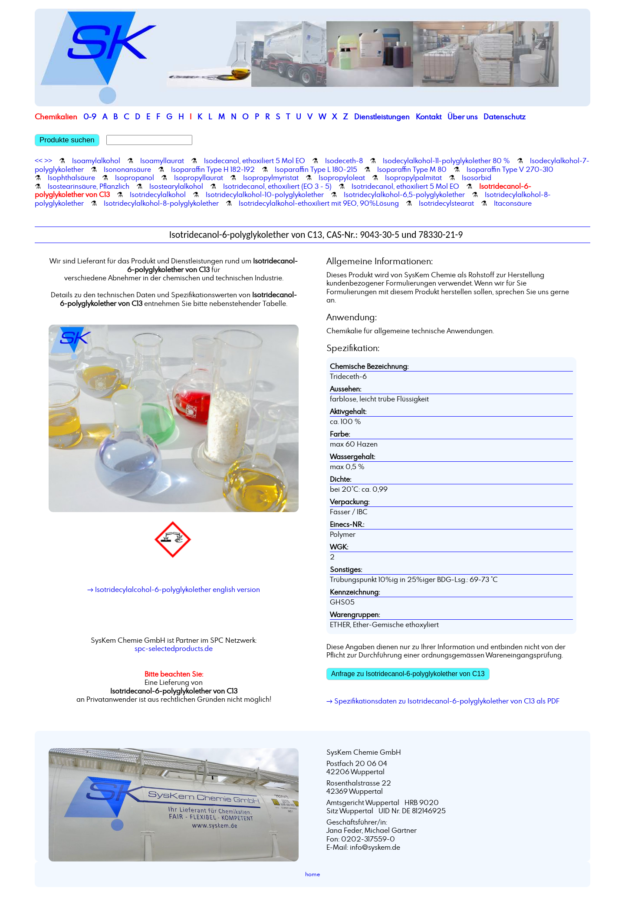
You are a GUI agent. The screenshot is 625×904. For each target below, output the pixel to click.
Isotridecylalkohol (158, 194)
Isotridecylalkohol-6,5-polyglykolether (404, 194)
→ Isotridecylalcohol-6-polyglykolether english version (173, 589)
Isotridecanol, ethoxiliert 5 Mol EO (405, 186)
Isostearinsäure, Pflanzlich (88, 186)
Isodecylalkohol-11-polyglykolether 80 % (446, 160)
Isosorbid (476, 177)
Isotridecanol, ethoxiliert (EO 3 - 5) (277, 186)
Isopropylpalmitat (413, 177)
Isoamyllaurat (162, 160)
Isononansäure (127, 169)
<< (39, 160)
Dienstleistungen (382, 117)
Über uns (462, 117)
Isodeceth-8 (344, 160)
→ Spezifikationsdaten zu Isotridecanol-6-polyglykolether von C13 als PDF (442, 701)
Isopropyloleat (342, 177)
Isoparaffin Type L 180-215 (316, 169)
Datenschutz (505, 117)
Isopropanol (134, 177)
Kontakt (428, 117)
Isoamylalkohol (96, 160)
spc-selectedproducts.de (174, 648)
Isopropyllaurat (198, 177)
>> (48, 160)
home (312, 874)
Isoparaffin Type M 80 (412, 169)
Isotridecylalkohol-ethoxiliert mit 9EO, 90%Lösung (319, 203)
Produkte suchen (67, 140)
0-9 (89, 117)
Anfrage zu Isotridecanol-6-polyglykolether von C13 (408, 673)
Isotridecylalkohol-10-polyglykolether (265, 194)
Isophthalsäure (71, 177)
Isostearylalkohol (176, 186)
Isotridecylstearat (446, 203)
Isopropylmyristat (271, 177)
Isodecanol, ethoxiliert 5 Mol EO (254, 160)
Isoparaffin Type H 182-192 (213, 169)
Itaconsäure (513, 203)
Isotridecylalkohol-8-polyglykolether (161, 203)
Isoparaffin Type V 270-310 (510, 169)
